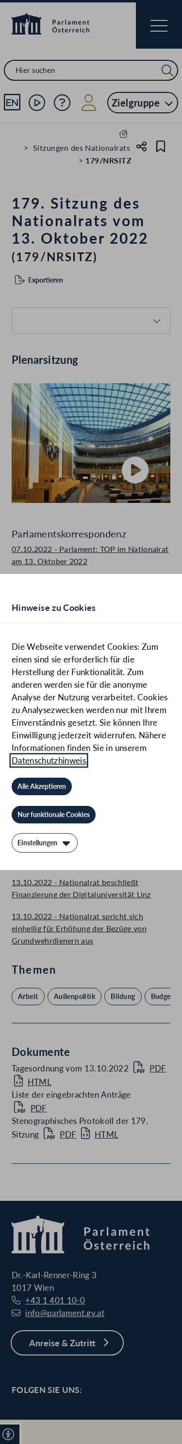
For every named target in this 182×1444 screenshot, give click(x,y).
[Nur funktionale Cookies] (54, 814)
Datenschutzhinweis (49, 760)
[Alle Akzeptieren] (42, 786)
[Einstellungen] (45, 843)
